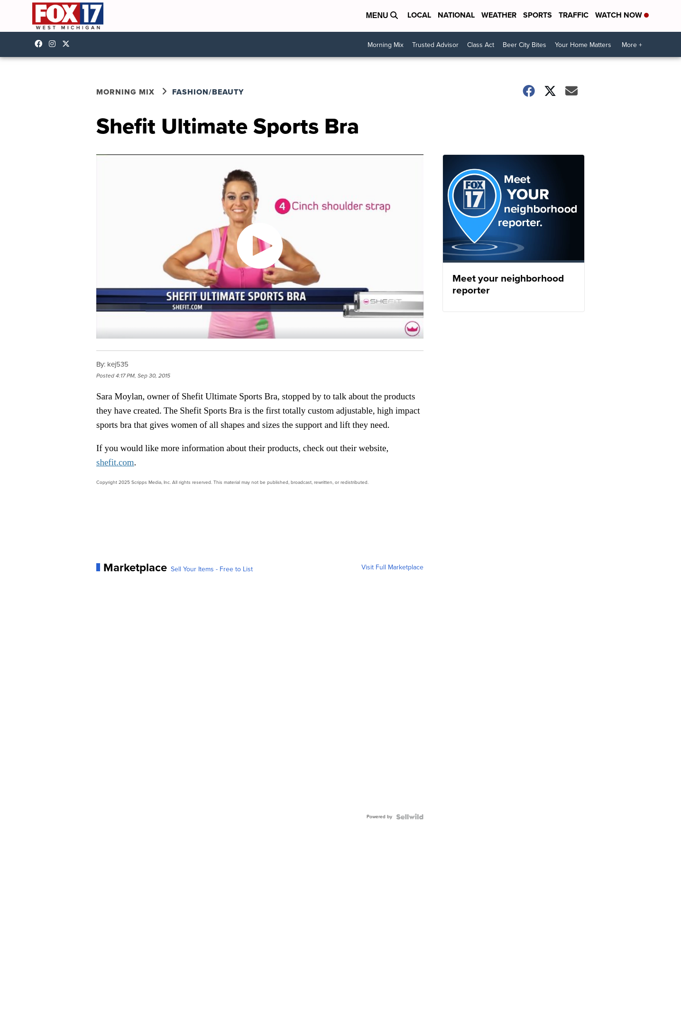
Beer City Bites (524, 45)
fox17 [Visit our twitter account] (68, 43)
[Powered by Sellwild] (409, 816)
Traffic (574, 14)
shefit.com (115, 462)
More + (632, 45)
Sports (537, 14)
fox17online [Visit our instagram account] (54, 43)
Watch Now (622, 14)
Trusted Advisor (435, 45)
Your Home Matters (583, 45)
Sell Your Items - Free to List (212, 569)
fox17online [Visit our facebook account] (41, 43)
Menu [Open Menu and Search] (382, 15)
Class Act (480, 45)
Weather (498, 14)
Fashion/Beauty (208, 91)
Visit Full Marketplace (392, 567)
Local (419, 14)
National (456, 14)
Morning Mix (386, 45)
